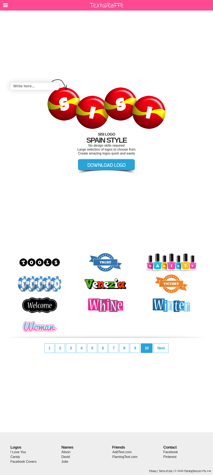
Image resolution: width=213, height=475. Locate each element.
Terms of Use (165, 471)
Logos (15, 447)
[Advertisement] (106, 47)
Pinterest (169, 457)
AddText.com (121, 452)
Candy (15, 457)
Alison (66, 452)
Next (161, 348)
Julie (64, 461)
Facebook (170, 452)
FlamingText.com (124, 457)
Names (67, 447)
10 (147, 348)
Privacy (153, 471)
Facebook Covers (23, 461)
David (65, 457)
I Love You (18, 452)
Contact (170, 447)
